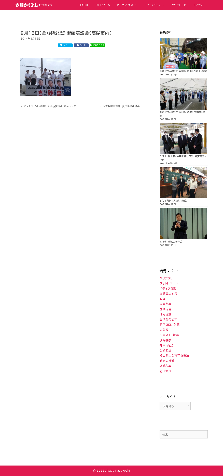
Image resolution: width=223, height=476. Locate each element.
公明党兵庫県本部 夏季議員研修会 (120, 106)
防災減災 (165, 371)
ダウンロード (179, 5)
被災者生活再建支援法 (174, 355)
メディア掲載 (168, 288)
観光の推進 (167, 360)
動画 (162, 298)
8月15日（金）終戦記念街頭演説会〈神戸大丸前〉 (51, 106)
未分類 (164, 329)
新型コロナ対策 (170, 324)
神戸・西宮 (166, 345)
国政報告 (165, 309)
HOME (84, 5)
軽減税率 (165, 365)
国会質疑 (165, 304)
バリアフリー (168, 278)
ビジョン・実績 (129, 5)
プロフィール (103, 5)
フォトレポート (169, 283)
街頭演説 (165, 350)
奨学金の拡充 (168, 319)
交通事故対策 (168, 293)
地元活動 (165, 314)
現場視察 (165, 340)
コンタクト (198, 5)
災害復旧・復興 (169, 334)
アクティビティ (156, 5)
